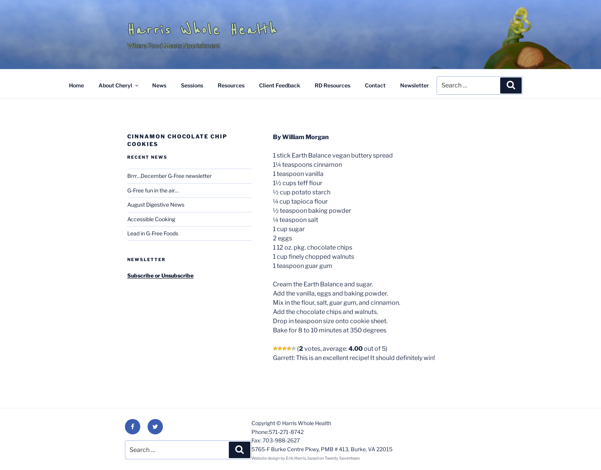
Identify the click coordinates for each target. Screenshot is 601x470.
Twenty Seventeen (342, 458)
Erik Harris (296, 458)
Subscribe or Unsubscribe (160, 275)
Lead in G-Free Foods (152, 233)
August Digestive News (155, 204)
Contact (375, 85)
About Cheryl (119, 85)
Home (76, 85)
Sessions (192, 85)
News (159, 85)
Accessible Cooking (151, 219)
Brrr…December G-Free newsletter (169, 176)
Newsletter (414, 85)
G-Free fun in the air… (153, 190)
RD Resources (332, 85)
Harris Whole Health (202, 30)
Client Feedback (279, 85)
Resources (231, 85)
